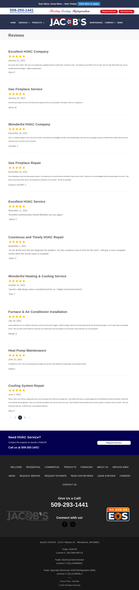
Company (109, 23)
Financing (87, 467)
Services (23, 23)
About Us (102, 467)
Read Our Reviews (82, 476)
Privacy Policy (65, 581)
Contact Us (69, 484)
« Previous (10, 418)
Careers (125, 476)
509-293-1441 (22, 10)
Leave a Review (106, 476)
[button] (29, 22)
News (120, 23)
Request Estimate (55, 476)
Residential (33, 467)
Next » (29, 418)
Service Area (120, 467)
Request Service (30, 476)
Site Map (75, 581)
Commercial (52, 467)
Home (13, 23)
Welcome (16, 467)
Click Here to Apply (89, 4)
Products (37, 23)
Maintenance (96, 23)
